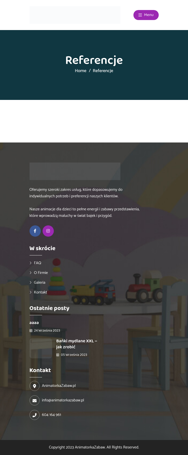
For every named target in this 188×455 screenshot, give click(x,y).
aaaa (34, 322)
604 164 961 (51, 415)
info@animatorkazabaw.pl (63, 400)
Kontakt (40, 292)
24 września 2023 (45, 330)
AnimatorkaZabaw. (90, 447)
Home (80, 71)
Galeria (40, 282)
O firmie (41, 272)
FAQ (37, 263)
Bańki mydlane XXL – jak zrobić (76, 344)
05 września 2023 (71, 355)
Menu (146, 15)
